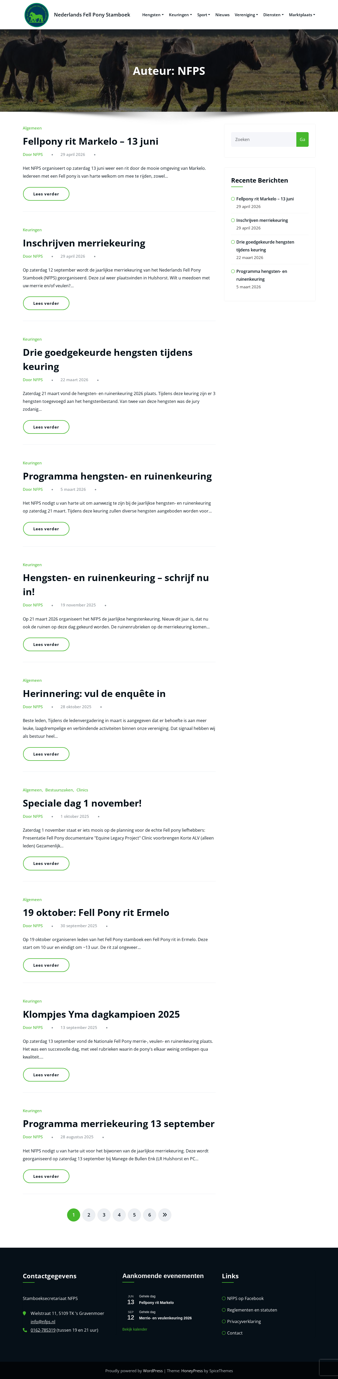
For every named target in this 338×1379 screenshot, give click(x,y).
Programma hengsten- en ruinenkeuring (117, 475)
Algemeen (32, 127)
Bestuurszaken (59, 789)
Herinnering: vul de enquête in (94, 692)
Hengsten (153, 14)
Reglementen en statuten (252, 1309)
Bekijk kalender (134, 1329)
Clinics (82, 789)
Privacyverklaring (244, 1321)
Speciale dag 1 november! (82, 802)
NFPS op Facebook (245, 1298)
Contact (235, 1332)
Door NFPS (33, 153)
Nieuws (222, 14)
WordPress (153, 1370)
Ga (302, 139)
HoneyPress (192, 1370)
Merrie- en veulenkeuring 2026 (165, 1317)
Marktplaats (302, 14)
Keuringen (180, 14)
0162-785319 (43, 1329)
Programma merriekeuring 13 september (119, 1123)
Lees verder (46, 193)
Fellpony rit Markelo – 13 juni (91, 140)
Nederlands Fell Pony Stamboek (91, 14)
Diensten (273, 14)
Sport (203, 14)
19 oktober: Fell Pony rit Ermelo (96, 911)
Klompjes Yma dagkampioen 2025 (101, 1013)
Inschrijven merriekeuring (84, 242)
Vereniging (246, 14)
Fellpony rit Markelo (156, 1302)
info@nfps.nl (43, 1321)
